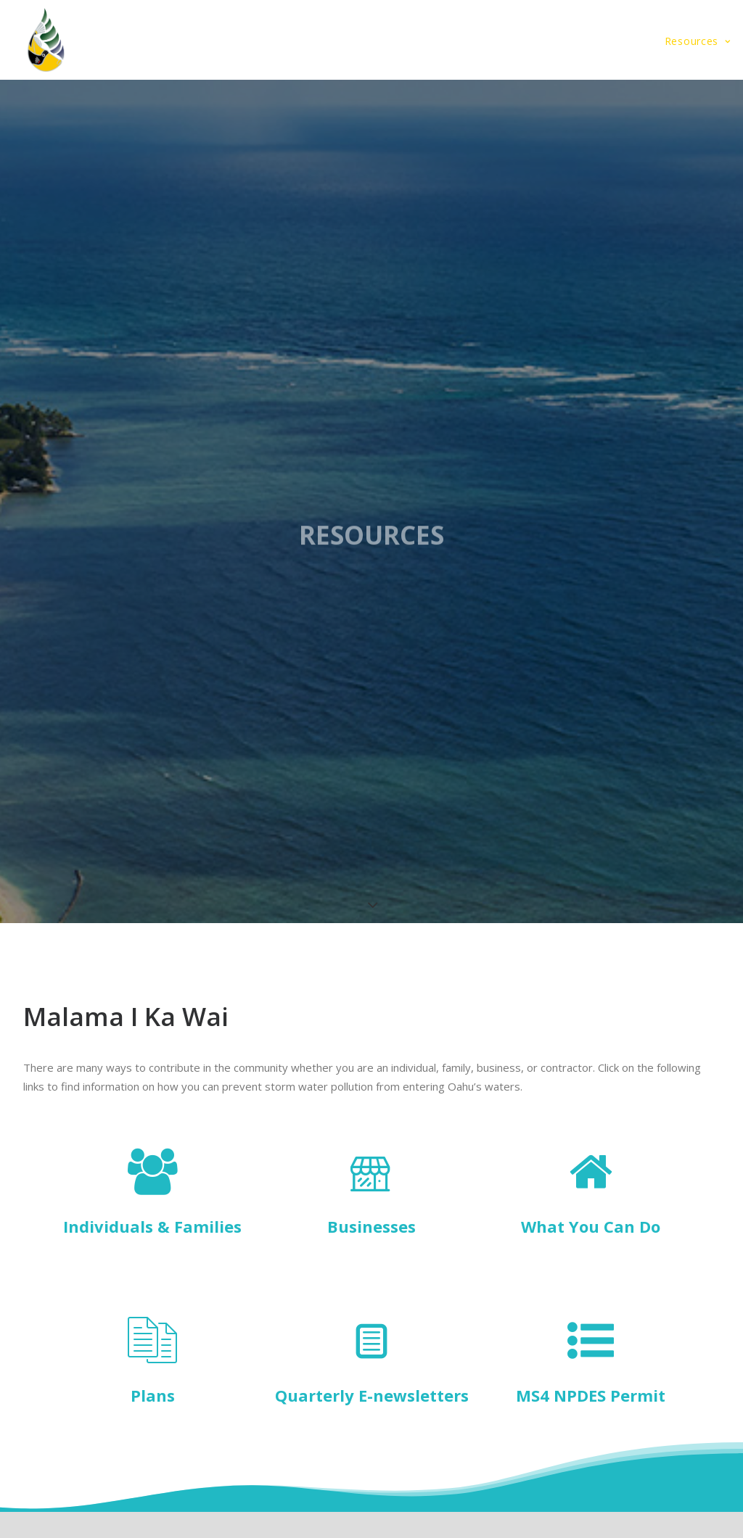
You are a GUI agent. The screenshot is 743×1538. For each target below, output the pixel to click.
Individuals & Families (152, 1226)
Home (187, 41)
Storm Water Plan (272, 41)
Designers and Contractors (571, 41)
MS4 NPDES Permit (590, 1395)
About (362, 41)
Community (442, 41)
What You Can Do (590, 1226)
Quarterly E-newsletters (372, 1395)
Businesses (371, 1226)
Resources (698, 41)
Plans (153, 1395)
